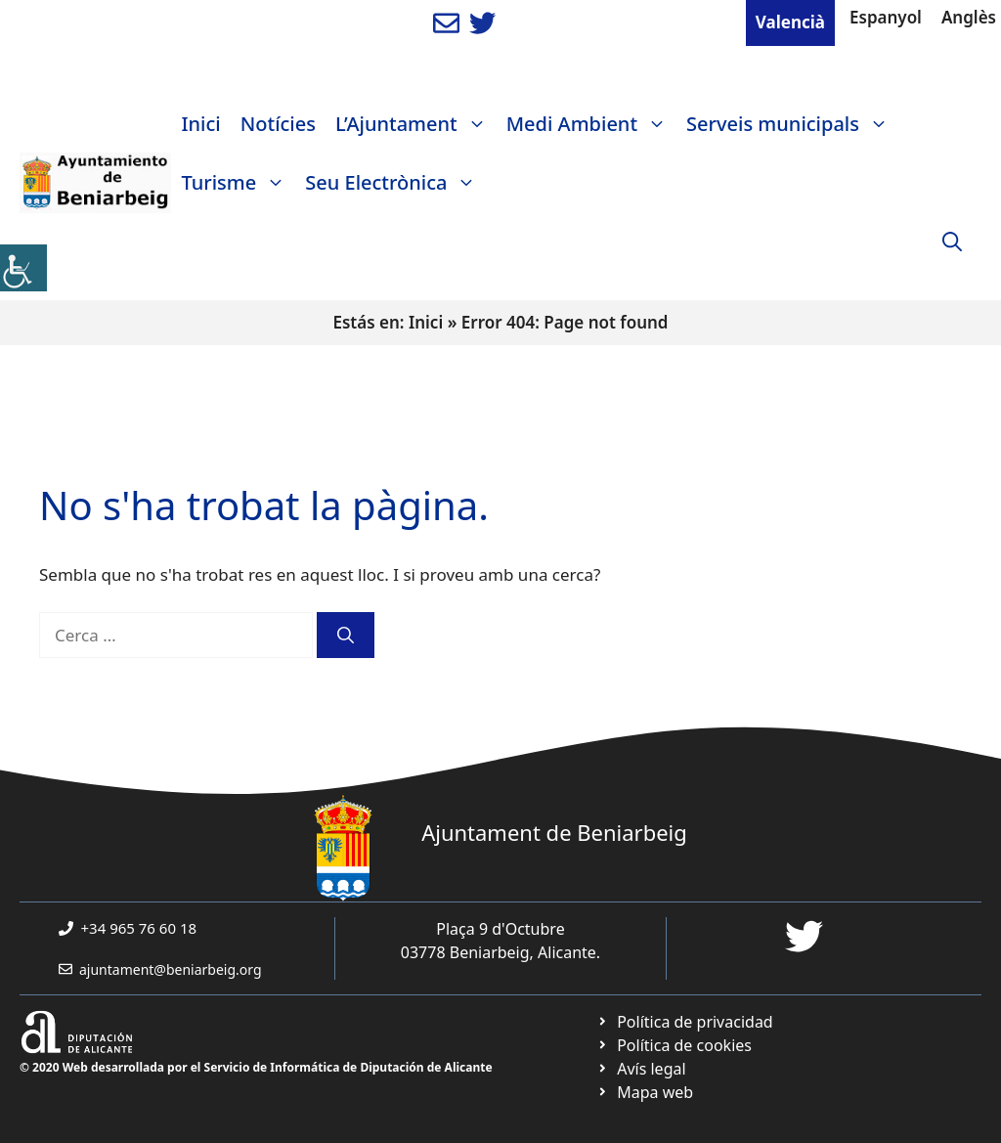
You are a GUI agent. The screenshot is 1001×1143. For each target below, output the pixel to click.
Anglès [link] (968, 17)
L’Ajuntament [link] (416, 124)
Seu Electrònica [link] (395, 183)
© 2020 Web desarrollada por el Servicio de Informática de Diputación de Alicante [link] (256, 1067)
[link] (23, 267)
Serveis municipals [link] (792, 124)
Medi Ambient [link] (591, 124)
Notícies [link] (278, 123)
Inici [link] (200, 123)
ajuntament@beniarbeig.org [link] (170, 969)
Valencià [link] (790, 22)
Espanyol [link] (885, 17)
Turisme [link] (238, 183)
